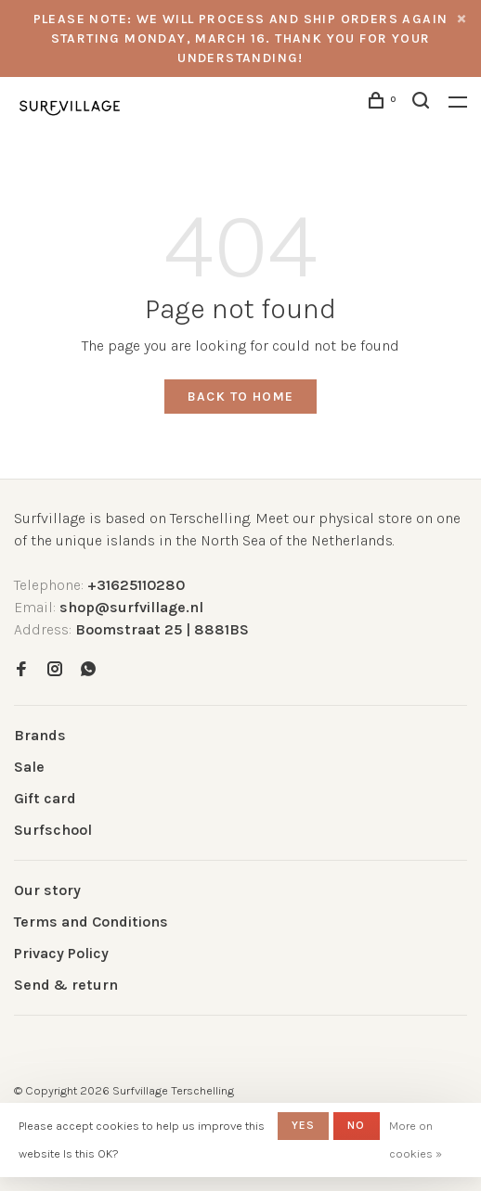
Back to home (241, 396)
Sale (29, 766)
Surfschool (53, 830)
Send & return (66, 984)
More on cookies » (415, 1139)
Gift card (45, 798)
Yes (304, 1125)
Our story (47, 890)
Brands (40, 735)
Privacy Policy (61, 953)
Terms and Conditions (91, 921)
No (356, 1125)
